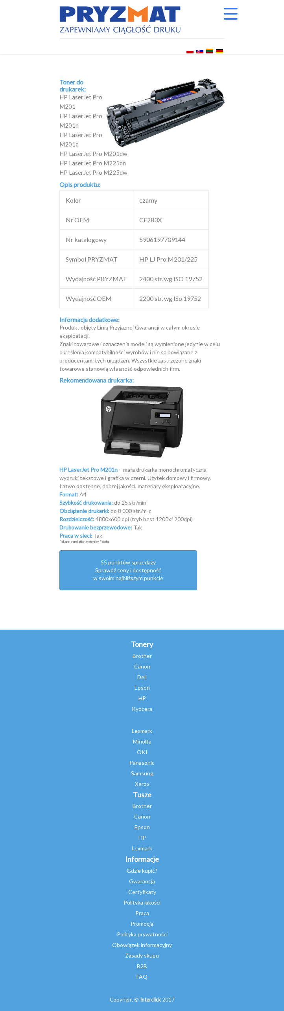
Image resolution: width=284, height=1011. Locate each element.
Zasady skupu (142, 955)
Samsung (142, 773)
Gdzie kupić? (142, 870)
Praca (142, 913)
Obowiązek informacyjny (142, 944)
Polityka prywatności (142, 934)
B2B (142, 966)
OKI (142, 752)
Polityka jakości (142, 902)
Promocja (142, 923)
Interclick (150, 999)
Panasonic (142, 762)
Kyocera (142, 708)
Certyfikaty (142, 891)
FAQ (142, 976)
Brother (142, 655)
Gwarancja (142, 881)
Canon (142, 666)
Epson (142, 687)
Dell (142, 677)
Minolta (142, 741)
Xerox (142, 783)
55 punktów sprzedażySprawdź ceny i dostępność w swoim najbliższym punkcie (128, 570)
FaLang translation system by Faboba (84, 542)
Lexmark (142, 730)
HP (142, 698)
